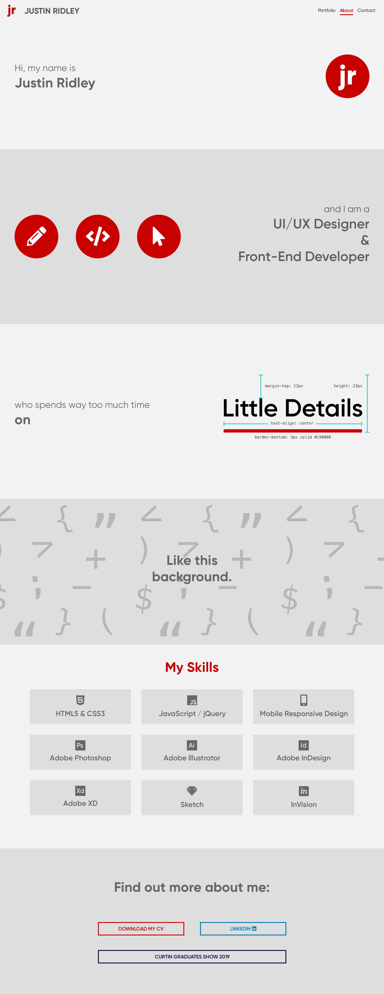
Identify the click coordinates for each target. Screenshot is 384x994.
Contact (366, 10)
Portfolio (327, 10)
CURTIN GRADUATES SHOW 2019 (192, 957)
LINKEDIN (243, 929)
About (346, 10)
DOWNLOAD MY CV (141, 929)
